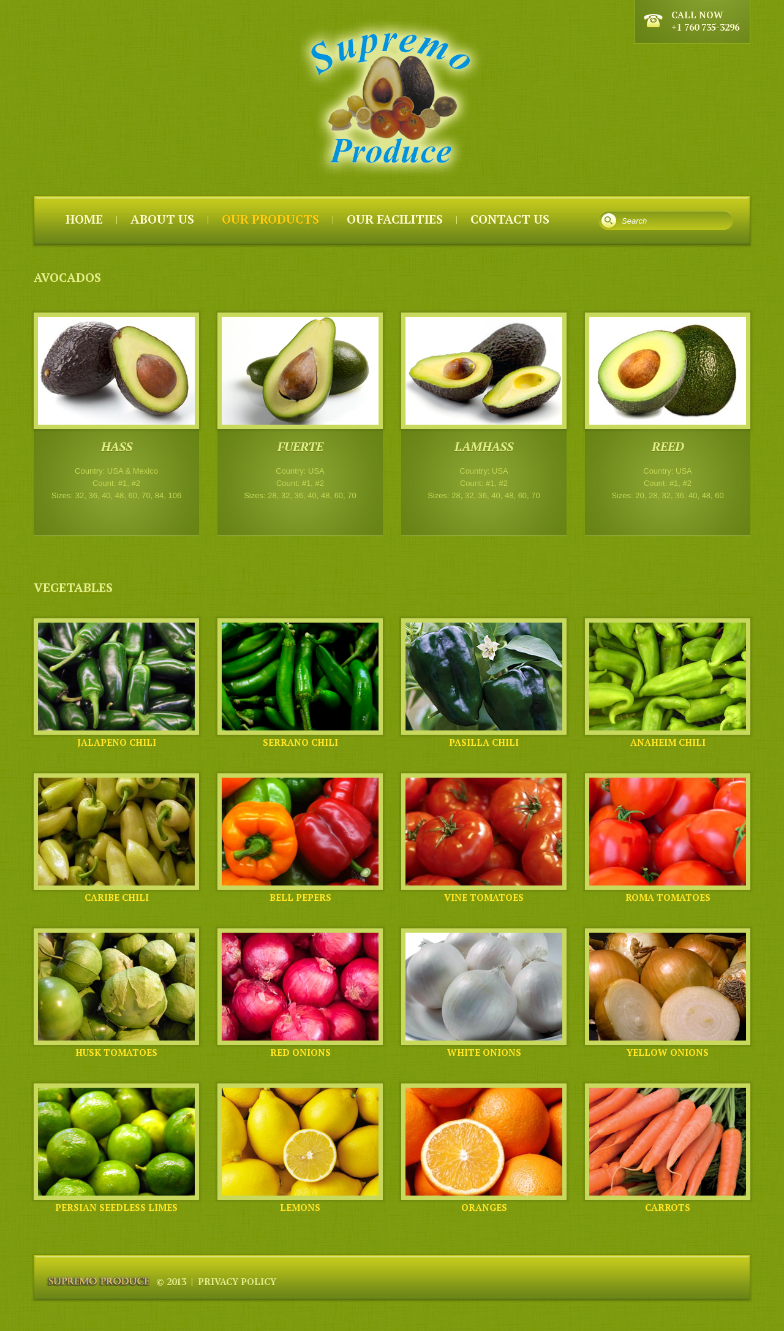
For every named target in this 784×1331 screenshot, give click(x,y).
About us (162, 219)
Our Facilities (395, 219)
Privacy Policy (237, 1281)
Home (84, 219)
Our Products (270, 219)
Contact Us (509, 219)
